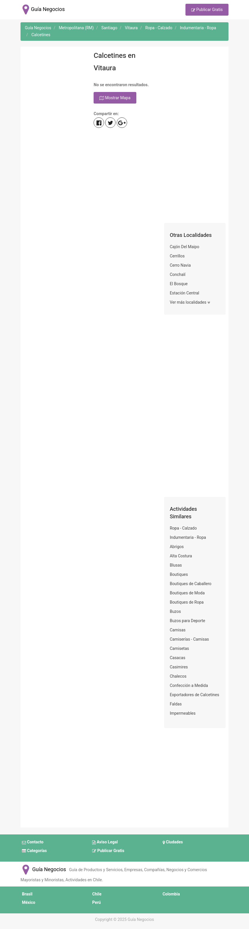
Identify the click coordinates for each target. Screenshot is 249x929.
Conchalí (177, 275)
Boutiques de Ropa (187, 602)
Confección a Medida (189, 686)
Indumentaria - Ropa (188, 537)
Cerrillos (177, 256)
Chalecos (178, 676)
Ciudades (173, 842)
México (28, 902)
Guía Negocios (43, 869)
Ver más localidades (190, 302)
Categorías (34, 850)
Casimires (179, 667)
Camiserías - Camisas (189, 639)
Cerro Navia (180, 265)
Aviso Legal (105, 842)
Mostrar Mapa (114, 98)
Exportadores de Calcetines (194, 695)
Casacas (177, 658)
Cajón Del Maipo (184, 247)
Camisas (178, 630)
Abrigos (177, 547)
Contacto (32, 842)
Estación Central (184, 293)
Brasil (27, 894)
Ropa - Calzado (183, 528)
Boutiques (179, 575)
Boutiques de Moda (187, 593)
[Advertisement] (54, 136)
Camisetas (179, 649)
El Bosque (179, 284)
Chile (96, 894)
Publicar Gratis (207, 10)
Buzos (175, 612)
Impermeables (183, 713)
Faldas (176, 704)
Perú (96, 902)
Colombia (171, 894)
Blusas (176, 565)
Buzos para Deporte (187, 621)
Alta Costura (181, 556)
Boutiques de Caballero (190, 584)
